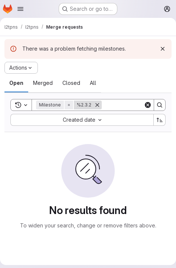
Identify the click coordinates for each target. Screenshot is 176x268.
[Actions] (21, 68)
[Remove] (97, 104)
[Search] (160, 105)
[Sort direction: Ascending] (160, 120)
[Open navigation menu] (20, 9)
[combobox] (81, 120)
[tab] (16, 83)
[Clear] (147, 104)
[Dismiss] (162, 48)
